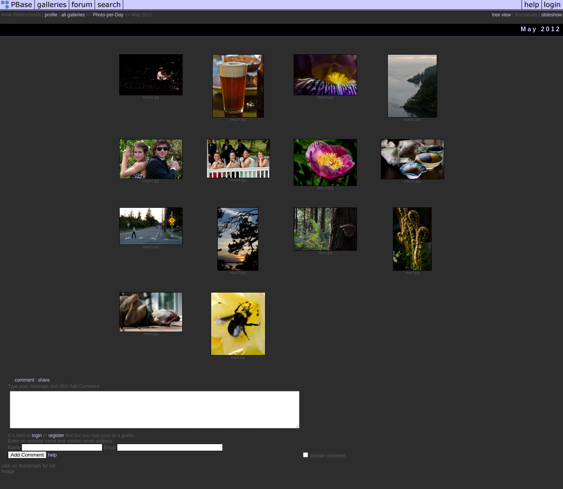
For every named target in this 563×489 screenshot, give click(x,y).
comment (24, 380)
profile (51, 15)
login (36, 442)
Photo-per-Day (108, 15)
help (52, 462)
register (56, 442)
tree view (501, 15)
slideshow (551, 15)
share (44, 380)
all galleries (73, 15)
